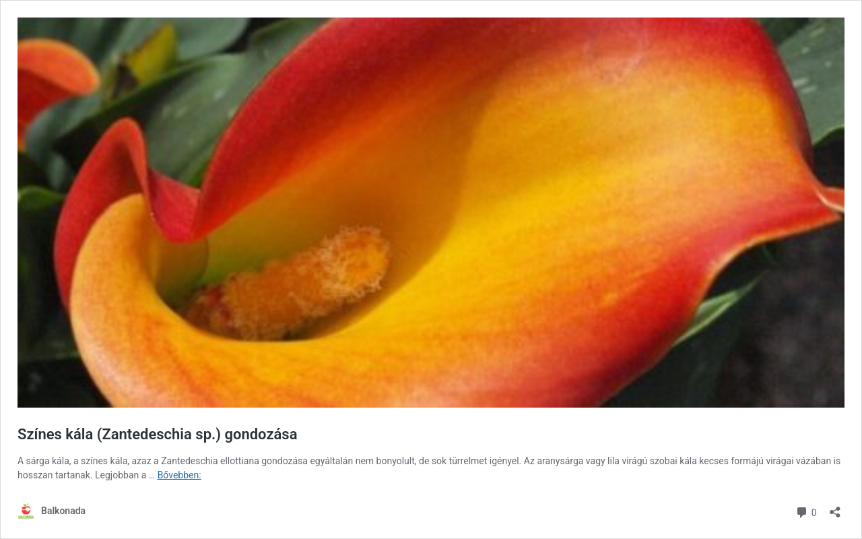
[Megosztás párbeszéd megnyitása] (835, 507)
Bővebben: (179, 475)
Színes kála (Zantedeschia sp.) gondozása (157, 434)
